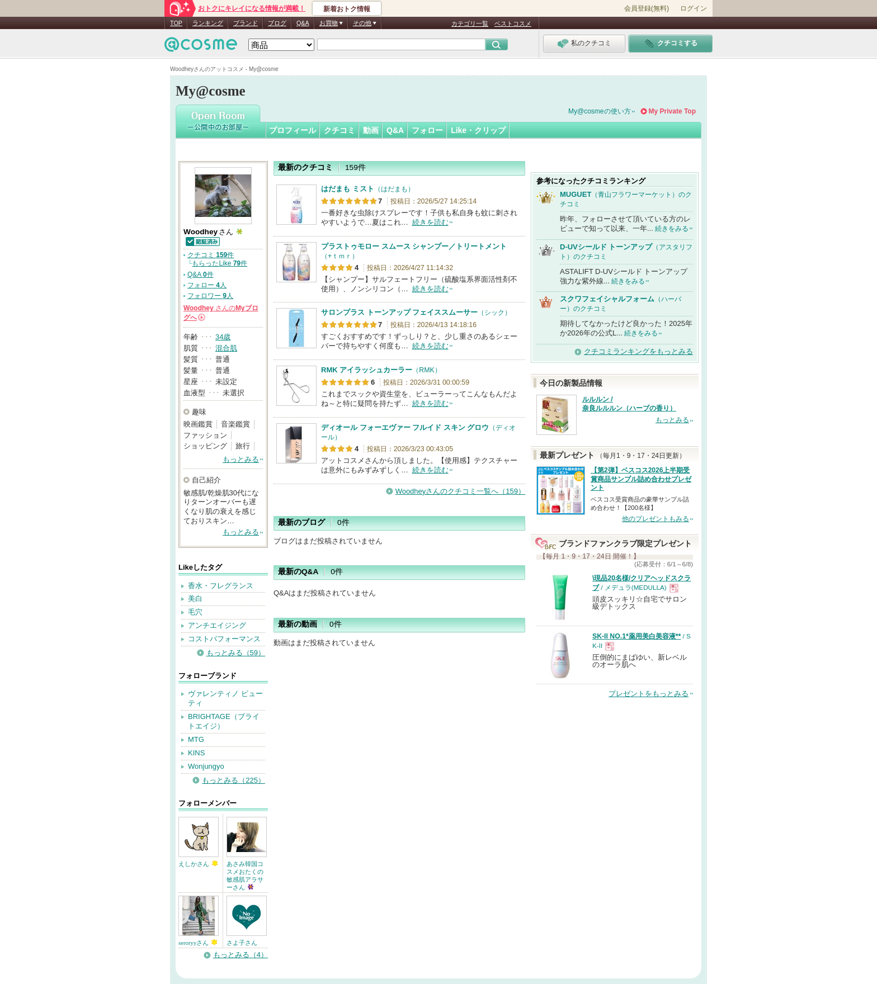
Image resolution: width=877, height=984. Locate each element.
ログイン (693, 8)
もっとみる (241, 459)
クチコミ (339, 130)
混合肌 (226, 348)
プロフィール (292, 130)
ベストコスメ (512, 23)
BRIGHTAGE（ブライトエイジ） (224, 721)
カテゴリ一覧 (469, 23)
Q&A (302, 23)
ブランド (245, 23)
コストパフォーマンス (224, 639)
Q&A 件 (200, 274)
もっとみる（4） (240, 954)
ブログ (277, 23)
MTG (196, 739)
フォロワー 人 (210, 296)
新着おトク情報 (346, 9)
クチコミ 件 (210, 255)
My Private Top (672, 111)
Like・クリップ (478, 130)
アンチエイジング (217, 625)
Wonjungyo (206, 766)
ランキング (207, 23)
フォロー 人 (207, 285)
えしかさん (198, 863)
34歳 (222, 337)
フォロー (427, 130)
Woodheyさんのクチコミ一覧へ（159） (460, 491)
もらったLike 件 (219, 263)
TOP (176, 23)
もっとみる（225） (233, 780)
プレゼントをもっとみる (649, 693)
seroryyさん (197, 942)
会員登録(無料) (646, 8)
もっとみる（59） (235, 653)
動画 (371, 130)
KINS (196, 753)
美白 (195, 598)
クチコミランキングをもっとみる (638, 351)
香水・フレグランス (220, 585)
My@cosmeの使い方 (599, 111)
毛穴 (195, 612)
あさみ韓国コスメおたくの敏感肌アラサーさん (245, 875)
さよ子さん (242, 942)
